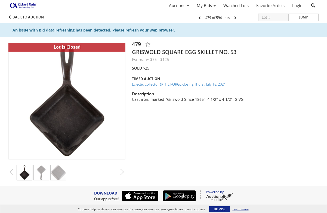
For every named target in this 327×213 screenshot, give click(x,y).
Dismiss (219, 209)
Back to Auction (28, 17)
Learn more (241, 209)
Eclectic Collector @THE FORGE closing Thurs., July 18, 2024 (179, 84)
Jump (303, 17)
